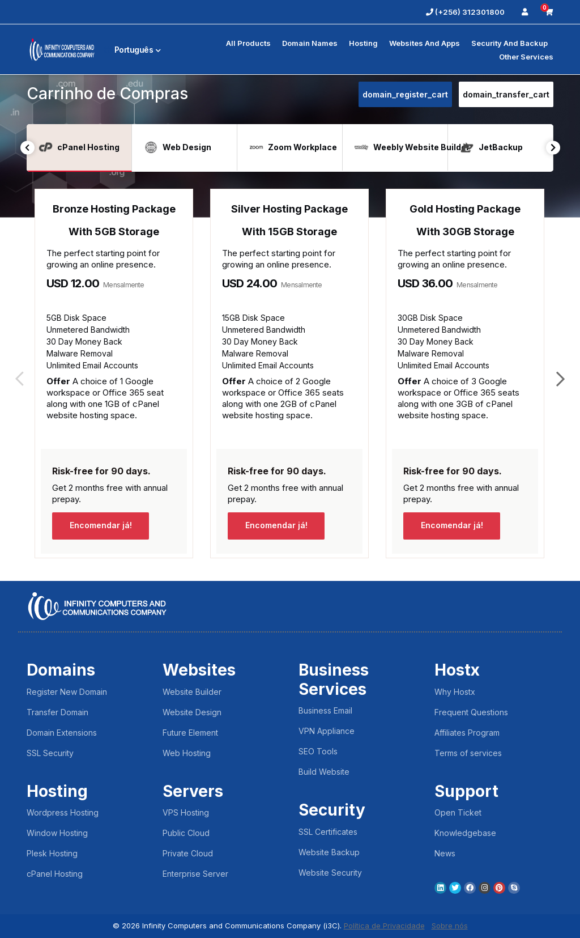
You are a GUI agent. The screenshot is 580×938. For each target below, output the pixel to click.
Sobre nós (450, 925)
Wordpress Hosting (63, 812)
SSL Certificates (327, 832)
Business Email (325, 710)
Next (553, 148)
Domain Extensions (62, 732)
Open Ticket (457, 812)
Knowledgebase (465, 833)
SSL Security (50, 753)
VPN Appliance (326, 731)
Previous (27, 148)
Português (132, 49)
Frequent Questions (471, 712)
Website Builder (192, 692)
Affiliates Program (467, 732)
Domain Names (310, 43)
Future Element (190, 732)
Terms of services (468, 753)
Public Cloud (186, 833)
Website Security (330, 872)
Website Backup (329, 852)
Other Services (526, 56)
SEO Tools (318, 751)
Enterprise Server (195, 873)
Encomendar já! (101, 525)
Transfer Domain (57, 712)
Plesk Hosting (52, 853)
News (444, 853)
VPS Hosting (186, 812)
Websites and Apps (424, 43)
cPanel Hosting (55, 873)
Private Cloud (188, 853)
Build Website (323, 771)
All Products (248, 43)
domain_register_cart (405, 94)
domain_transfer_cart (506, 94)
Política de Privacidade (384, 925)
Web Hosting (187, 753)
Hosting (363, 43)
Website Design (192, 712)
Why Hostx (454, 692)
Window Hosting (57, 833)
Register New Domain (67, 692)
